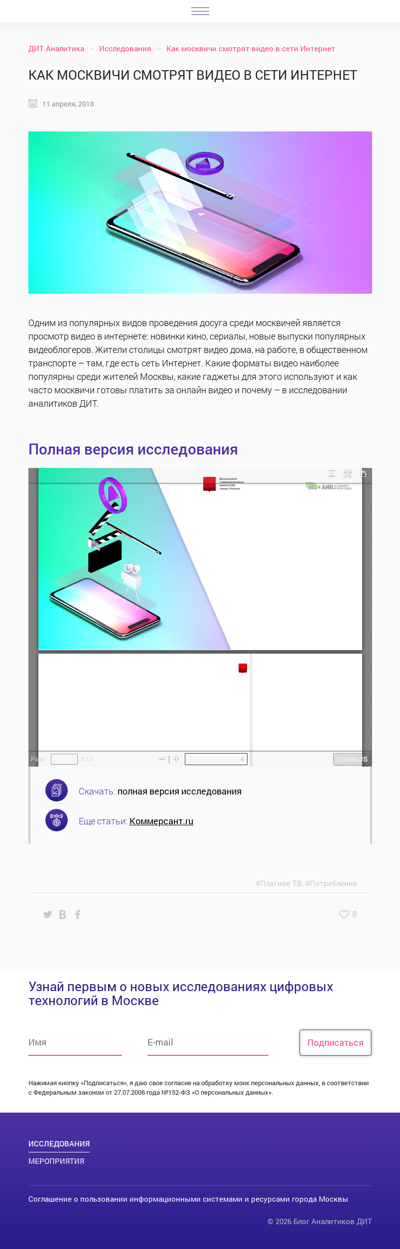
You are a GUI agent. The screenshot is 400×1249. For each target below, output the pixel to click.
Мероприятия (56, 1161)
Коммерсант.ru (161, 821)
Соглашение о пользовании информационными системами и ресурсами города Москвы (188, 1199)
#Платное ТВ (279, 883)
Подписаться (335, 1042)
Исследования (125, 48)
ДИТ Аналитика (56, 48)
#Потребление (331, 883)
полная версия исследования (180, 791)
